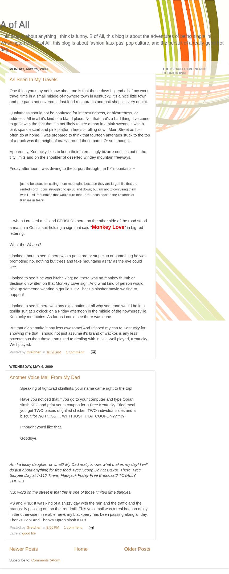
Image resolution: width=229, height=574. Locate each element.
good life (29, 533)
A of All (14, 24)
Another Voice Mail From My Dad (45, 377)
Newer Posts (23, 549)
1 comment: (75, 352)
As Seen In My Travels (34, 79)
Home (81, 549)
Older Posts (137, 549)
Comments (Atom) (46, 560)
